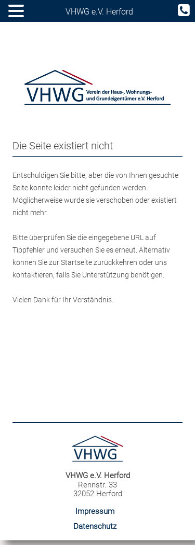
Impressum (94, 511)
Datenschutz (94, 526)
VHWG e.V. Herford (99, 12)
